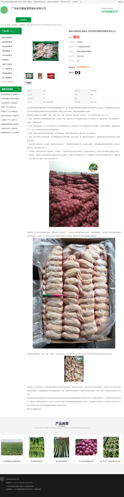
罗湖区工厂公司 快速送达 (9, 111)
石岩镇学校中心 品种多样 (9, 128)
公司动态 (70, 20)
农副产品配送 (7, 64)
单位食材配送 (7, 55)
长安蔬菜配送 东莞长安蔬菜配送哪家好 (11, 98)
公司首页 (8, 20)
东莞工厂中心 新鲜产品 (8, 107)
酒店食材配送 (7, 46)
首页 (8, 25)
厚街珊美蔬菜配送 (36, 461)
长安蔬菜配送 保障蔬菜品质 (12, 461)
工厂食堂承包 (7, 69)
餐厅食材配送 (7, 37)
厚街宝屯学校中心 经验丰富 (10, 115)
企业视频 (39, 20)
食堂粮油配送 (7, 73)
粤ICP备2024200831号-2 (26, 483)
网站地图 (38, 489)
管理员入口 (31, 489)
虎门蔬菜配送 (7, 78)
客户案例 (85, 20)
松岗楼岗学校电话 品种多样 (10, 124)
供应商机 (23, 20)
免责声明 (24, 489)
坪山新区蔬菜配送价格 (86, 461)
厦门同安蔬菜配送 (61, 461)
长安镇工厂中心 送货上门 (9, 120)
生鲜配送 (22, 25)
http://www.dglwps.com (34, 409)
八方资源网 (17, 489)
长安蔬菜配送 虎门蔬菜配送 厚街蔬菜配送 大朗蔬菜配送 (11, 94)
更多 (19, 89)
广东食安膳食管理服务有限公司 (15, 486)
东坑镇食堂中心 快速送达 (9, 103)
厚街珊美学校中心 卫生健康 (10, 132)
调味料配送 (6, 51)
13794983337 (83, 67)
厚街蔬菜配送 (7, 42)
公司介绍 (54, 20)
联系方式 (101, 20)
